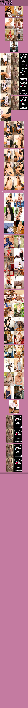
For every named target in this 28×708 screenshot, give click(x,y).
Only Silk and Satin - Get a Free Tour (14, 192)
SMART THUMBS (16, 413)
